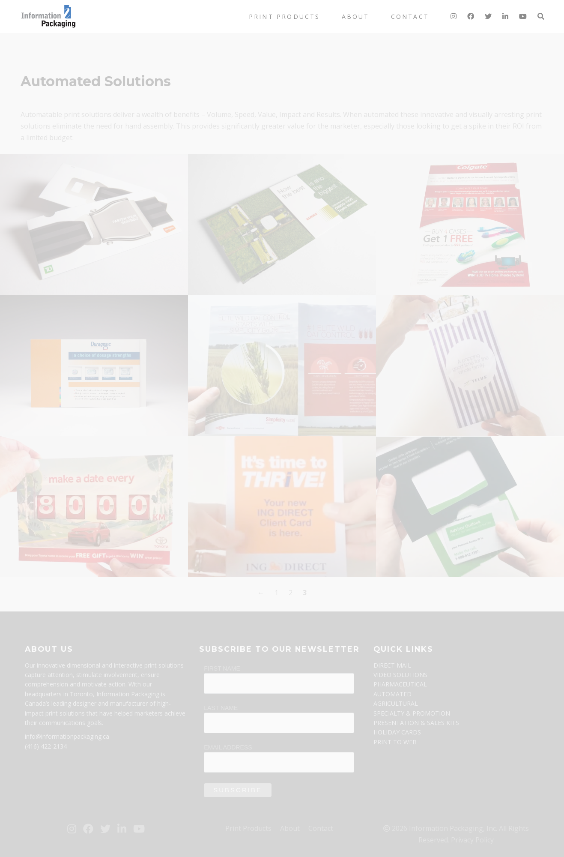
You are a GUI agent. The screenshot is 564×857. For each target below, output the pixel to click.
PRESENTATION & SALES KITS (416, 723)
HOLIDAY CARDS (397, 732)
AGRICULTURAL (395, 703)
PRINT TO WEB (395, 742)
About (356, 16)
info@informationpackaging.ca (67, 736)
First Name (222, 668)
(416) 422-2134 (46, 746)
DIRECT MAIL (392, 665)
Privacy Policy (472, 840)
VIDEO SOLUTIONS (400, 675)
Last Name (221, 707)
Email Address (228, 747)
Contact (410, 16)
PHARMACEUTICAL (400, 684)
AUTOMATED (392, 694)
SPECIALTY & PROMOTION (411, 713)
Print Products (284, 16)
